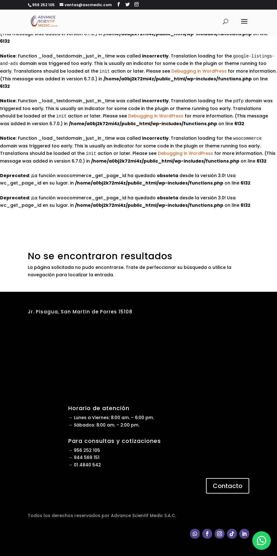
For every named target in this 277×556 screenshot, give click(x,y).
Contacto (227, 486)
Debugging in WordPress (199, 71)
